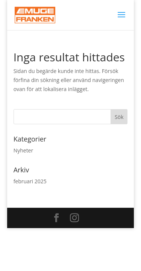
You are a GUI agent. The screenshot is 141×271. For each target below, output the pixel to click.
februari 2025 (30, 181)
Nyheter (23, 150)
